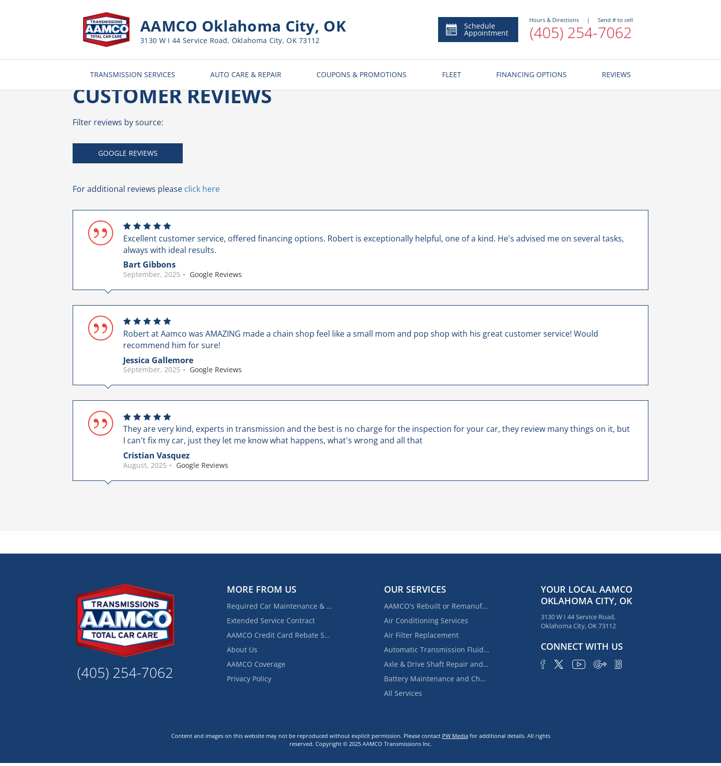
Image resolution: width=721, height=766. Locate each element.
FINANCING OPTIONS (531, 74)
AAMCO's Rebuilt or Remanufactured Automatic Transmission (436, 606)
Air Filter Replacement (421, 635)
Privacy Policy (249, 678)
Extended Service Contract (271, 620)
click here (202, 188)
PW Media (455, 735)
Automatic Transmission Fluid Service (436, 649)
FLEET (451, 74)
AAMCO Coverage (256, 664)
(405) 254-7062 (581, 32)
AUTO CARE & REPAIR (245, 74)
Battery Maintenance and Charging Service (436, 678)
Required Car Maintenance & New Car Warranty (279, 606)
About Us (242, 649)
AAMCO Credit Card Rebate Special (279, 635)
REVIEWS (616, 74)
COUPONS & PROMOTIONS (361, 74)
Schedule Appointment (476, 29)
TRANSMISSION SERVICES (132, 74)
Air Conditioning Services (426, 620)
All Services (403, 693)
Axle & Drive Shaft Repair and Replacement (436, 664)
